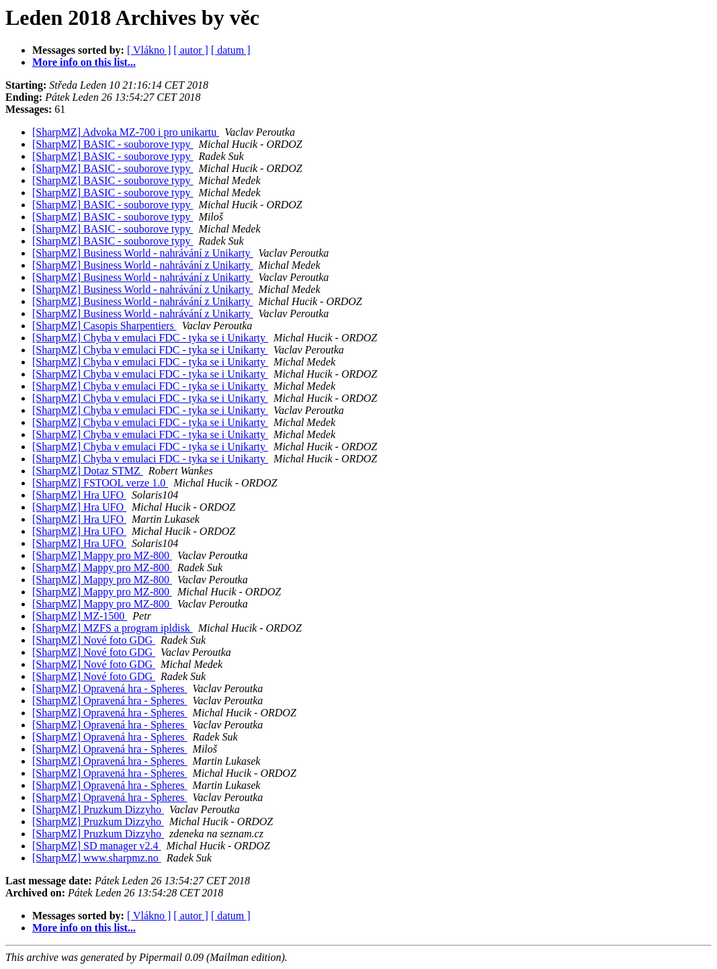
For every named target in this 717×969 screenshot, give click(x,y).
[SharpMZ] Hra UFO (79, 495)
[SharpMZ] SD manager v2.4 (96, 845)
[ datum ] (231, 50)
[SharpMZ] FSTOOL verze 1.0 (100, 483)
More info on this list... (84, 62)
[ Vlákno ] (149, 50)
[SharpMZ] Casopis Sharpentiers (104, 325)
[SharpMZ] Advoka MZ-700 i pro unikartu (125, 132)
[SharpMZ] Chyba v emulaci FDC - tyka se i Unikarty (150, 337)
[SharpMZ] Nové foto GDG (93, 640)
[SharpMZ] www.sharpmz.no (96, 857)
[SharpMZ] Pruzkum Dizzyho (98, 809)
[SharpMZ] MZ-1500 (79, 616)
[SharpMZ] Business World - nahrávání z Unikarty (142, 253)
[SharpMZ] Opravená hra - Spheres (109, 688)
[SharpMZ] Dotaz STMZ (87, 470)
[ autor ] (190, 50)
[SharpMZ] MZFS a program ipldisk (112, 628)
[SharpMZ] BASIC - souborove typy (113, 144)
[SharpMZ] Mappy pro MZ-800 (102, 555)
